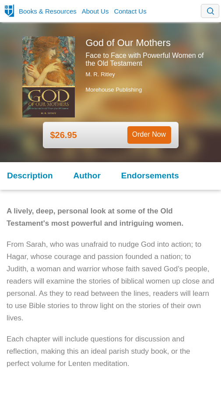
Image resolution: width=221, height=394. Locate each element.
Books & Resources (48, 11)
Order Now (149, 134)
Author (87, 175)
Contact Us (130, 11)
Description (30, 175)
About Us (95, 11)
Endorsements (150, 175)
